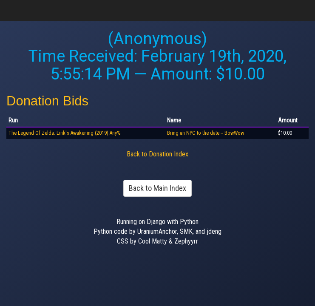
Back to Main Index (157, 188)
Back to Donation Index (157, 154)
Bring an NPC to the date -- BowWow (205, 133)
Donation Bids (47, 101)
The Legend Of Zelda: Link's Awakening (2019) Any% (64, 133)
